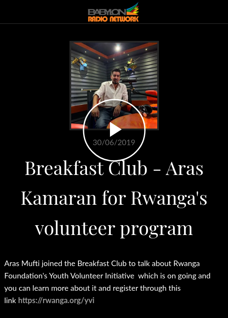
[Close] (12, 12)
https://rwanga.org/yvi (56, 300)
